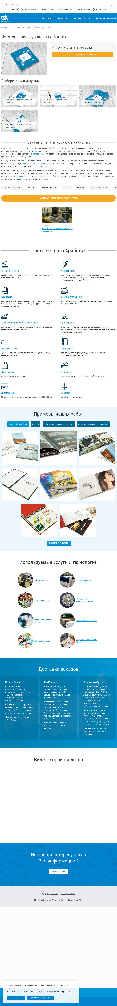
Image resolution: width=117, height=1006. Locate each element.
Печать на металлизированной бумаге (93, 424)
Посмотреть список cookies (40, 998)
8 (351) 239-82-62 (65, 10)
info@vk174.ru (31, 10)
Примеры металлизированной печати (59, 424)
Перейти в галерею (58, 543)
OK (16, 998)
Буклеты (35, 424)
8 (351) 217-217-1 (48, 10)
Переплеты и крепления (18, 424)
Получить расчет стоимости (83, 54)
